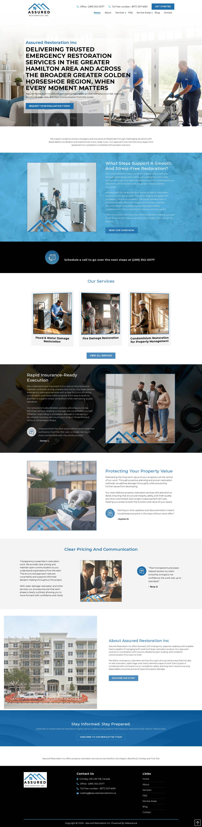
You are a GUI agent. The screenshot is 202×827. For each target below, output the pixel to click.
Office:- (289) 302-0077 (90, 6)
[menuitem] (97, 13)
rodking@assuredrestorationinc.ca (98, 793)
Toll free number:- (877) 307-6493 (128, 6)
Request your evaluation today (53, 106)
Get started (163, 6)
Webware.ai (131, 823)
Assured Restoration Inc (97, 823)
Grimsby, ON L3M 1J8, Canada (94, 779)
